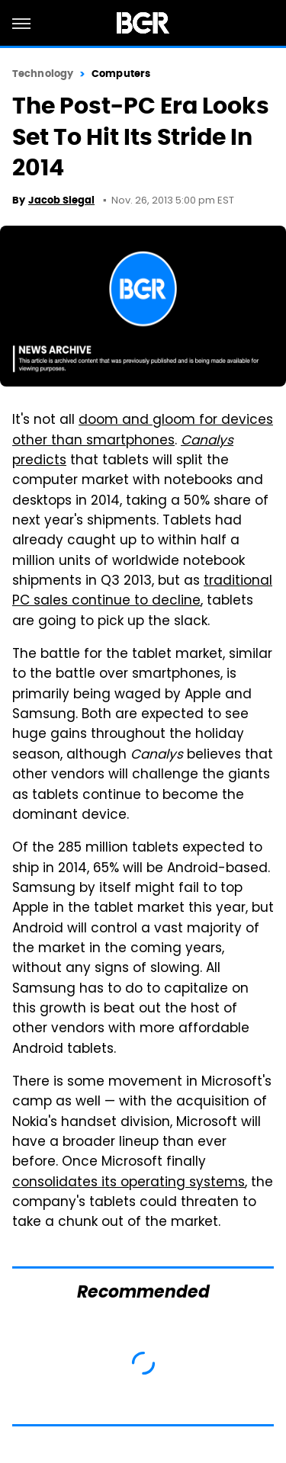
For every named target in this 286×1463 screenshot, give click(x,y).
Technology (42, 73)
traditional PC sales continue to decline (142, 591)
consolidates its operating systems (128, 1183)
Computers (121, 73)
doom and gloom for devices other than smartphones (142, 430)
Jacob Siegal (61, 200)
